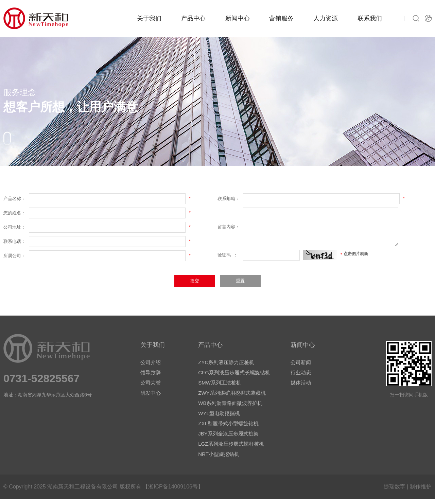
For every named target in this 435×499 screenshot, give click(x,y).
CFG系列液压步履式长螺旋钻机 (234, 372)
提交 (194, 280)
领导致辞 (150, 372)
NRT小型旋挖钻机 (218, 454)
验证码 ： (228, 254)
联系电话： (14, 241)
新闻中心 (237, 18)
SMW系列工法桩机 (219, 383)
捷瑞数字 (394, 486)
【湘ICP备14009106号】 (173, 486)
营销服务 (281, 18)
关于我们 (149, 18)
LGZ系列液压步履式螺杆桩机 (231, 444)
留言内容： (229, 226)
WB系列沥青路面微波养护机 (230, 403)
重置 (240, 280)
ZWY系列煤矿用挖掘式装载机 (231, 393)
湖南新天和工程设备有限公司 (82, 486)
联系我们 (370, 18)
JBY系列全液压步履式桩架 (228, 433)
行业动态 (301, 372)
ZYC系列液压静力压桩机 (226, 362)
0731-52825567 (41, 378)
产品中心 (193, 18)
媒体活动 (301, 383)
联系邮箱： (229, 198)
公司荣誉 (150, 383)
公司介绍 (150, 362)
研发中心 (150, 393)
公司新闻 (301, 362)
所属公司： (14, 255)
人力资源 (325, 18)
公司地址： (14, 227)
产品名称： (14, 198)
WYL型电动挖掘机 (219, 413)
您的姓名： (14, 212)
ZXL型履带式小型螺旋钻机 (228, 423)
